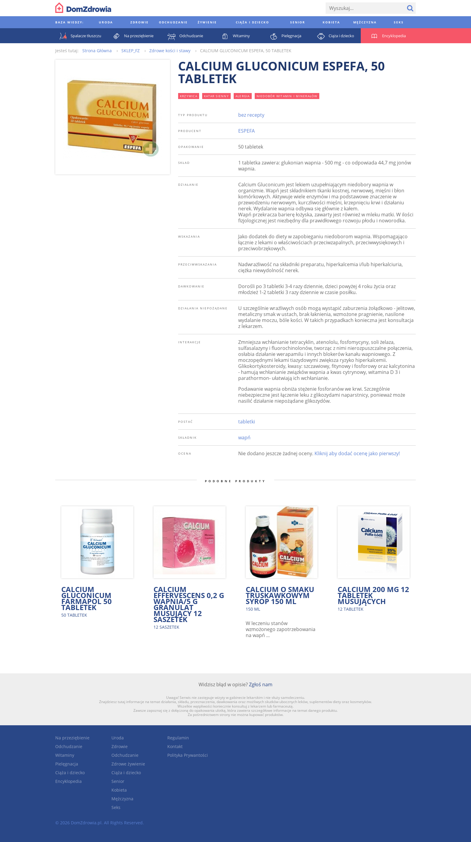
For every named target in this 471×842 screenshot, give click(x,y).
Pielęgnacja (66, 764)
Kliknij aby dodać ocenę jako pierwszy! (357, 453)
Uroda (117, 738)
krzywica (188, 96)
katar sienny (216, 96)
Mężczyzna (122, 798)
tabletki (246, 421)
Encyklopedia (68, 781)
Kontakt (175, 746)
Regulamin (178, 738)
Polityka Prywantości (187, 755)
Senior (117, 781)
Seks (115, 807)
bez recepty (251, 115)
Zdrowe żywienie (128, 764)
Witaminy (64, 755)
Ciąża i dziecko (70, 772)
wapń (244, 437)
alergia (242, 96)
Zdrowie (119, 746)
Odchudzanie (68, 746)
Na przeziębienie (72, 738)
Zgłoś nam (260, 684)
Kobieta (119, 790)
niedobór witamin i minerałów (287, 96)
